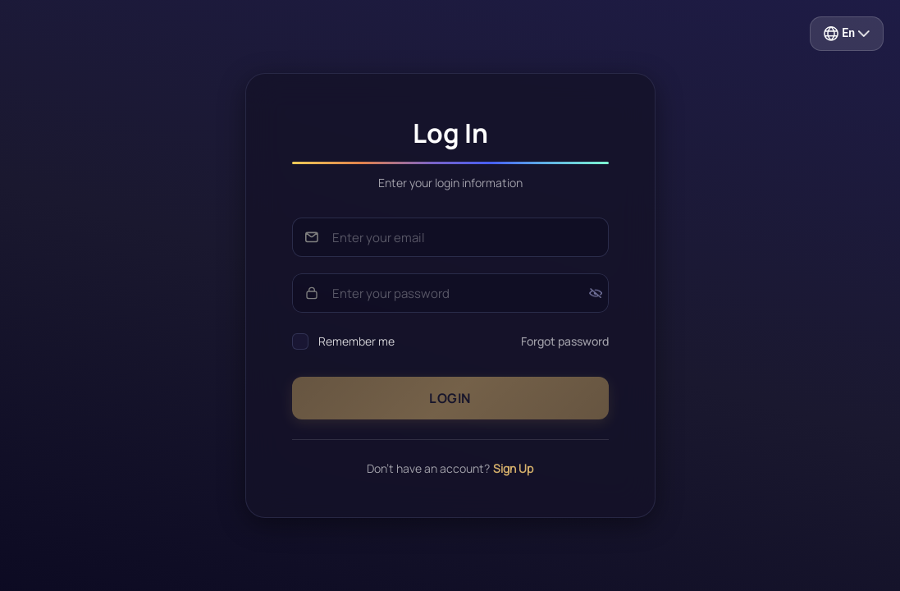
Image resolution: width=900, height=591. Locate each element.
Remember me (356, 341)
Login (450, 398)
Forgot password (565, 341)
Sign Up (513, 468)
